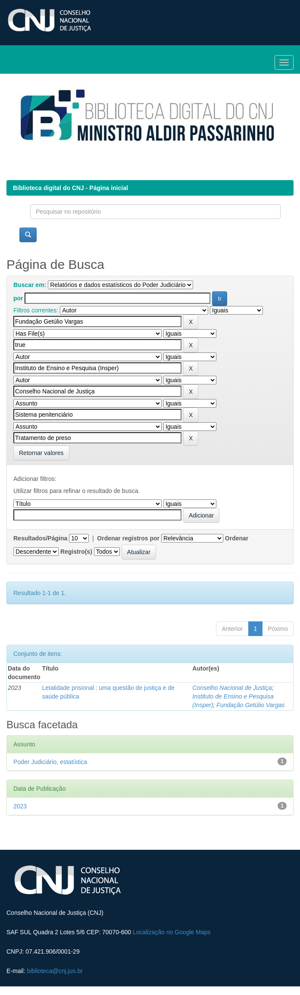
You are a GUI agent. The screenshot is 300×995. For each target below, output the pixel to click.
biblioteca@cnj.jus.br (54, 970)
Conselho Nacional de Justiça (232, 687)
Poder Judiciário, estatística (50, 761)
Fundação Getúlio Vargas (250, 705)
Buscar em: (29, 284)
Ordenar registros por (128, 538)
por (18, 298)
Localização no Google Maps (172, 932)
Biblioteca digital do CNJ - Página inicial (70, 187)
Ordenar (236, 538)
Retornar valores (41, 452)
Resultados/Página (40, 538)
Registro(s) (76, 551)
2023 (20, 806)
